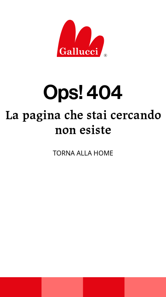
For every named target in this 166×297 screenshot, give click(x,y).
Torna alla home (83, 153)
